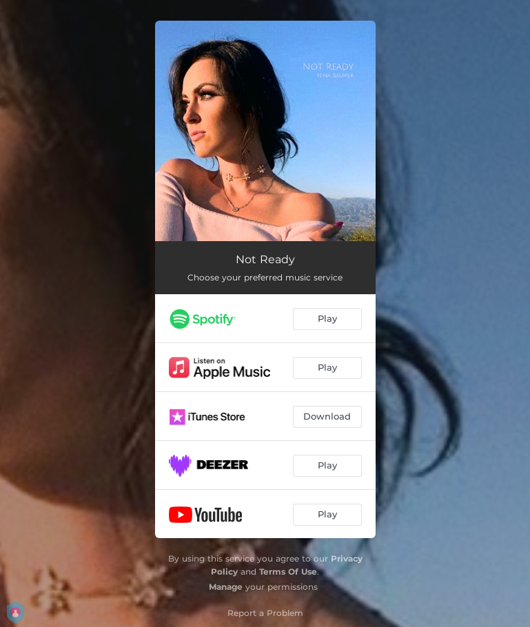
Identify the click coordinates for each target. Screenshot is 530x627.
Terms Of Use (288, 571)
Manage (226, 587)
